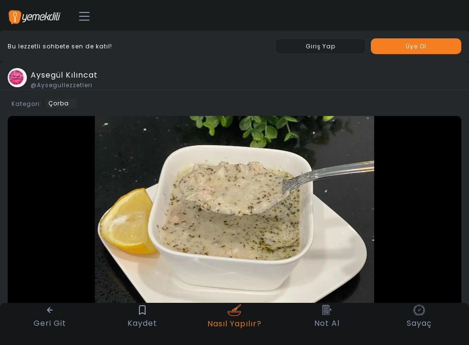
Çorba (58, 103)
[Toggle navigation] (84, 16)
